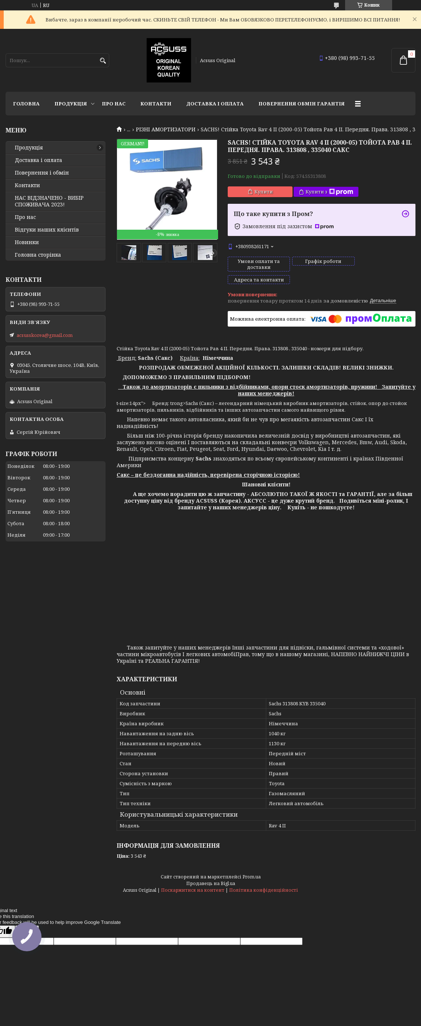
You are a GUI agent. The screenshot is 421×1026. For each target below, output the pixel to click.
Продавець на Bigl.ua (210, 871)
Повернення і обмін (42, 172)
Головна (26, 103)
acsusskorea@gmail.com (45, 335)
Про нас (114, 103)
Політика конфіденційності (263, 877)
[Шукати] (102, 60)
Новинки (27, 242)
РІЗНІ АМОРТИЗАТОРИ (166, 129)
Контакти (155, 103)
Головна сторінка (38, 255)
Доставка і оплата (215, 103)
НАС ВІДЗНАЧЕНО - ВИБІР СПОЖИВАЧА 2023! (49, 201)
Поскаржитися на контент (192, 877)
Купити (263, 191)
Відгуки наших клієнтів (47, 229)
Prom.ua (252, 864)
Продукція (70, 103)
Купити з (329, 191)
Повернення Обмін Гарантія (301, 103)
